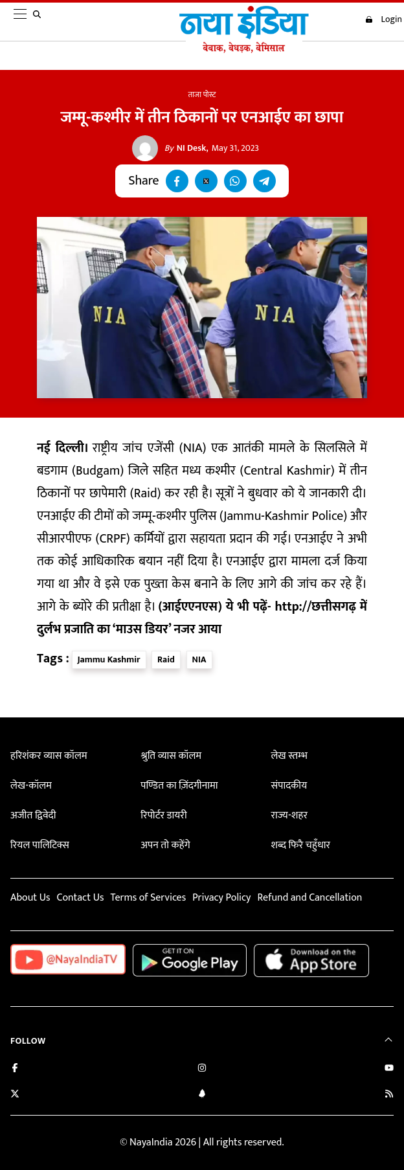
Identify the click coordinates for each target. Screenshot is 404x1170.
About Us (30, 897)
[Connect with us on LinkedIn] (202, 1095)
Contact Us (80, 897)
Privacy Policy (221, 897)
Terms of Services (148, 897)
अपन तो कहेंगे (165, 845)
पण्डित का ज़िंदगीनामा (179, 785)
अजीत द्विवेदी (33, 815)
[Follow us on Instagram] (202, 1069)
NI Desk (185, 148)
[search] (39, 22)
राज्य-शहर (289, 815)
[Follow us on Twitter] (14, 1095)
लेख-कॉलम (31, 785)
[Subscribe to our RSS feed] (389, 1095)
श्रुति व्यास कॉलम (170, 756)
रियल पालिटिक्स (39, 845)
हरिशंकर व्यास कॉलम (48, 756)
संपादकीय (289, 785)
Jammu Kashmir (109, 659)
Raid (166, 659)
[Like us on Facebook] (14, 1069)
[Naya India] (244, 50)
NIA (199, 659)
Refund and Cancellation (310, 897)
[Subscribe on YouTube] (389, 1069)
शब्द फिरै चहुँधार (301, 845)
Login (383, 19)
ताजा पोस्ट (202, 94)
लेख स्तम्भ (289, 756)
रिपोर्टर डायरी (163, 815)
